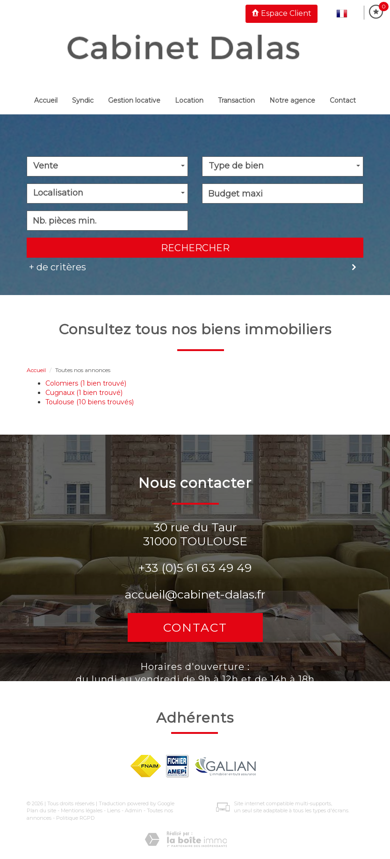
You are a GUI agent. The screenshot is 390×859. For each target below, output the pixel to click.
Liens (113, 810)
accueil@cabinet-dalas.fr (195, 594)
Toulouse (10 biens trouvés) (89, 402)
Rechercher (195, 247)
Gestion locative (134, 100)
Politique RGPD (75, 818)
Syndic (83, 100)
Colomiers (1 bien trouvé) (85, 383)
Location (189, 100)
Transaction (236, 100)
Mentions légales (81, 810)
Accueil (46, 100)
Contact (343, 100)
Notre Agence (292, 100)
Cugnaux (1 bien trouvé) (84, 392)
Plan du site (41, 810)
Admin (133, 810)
